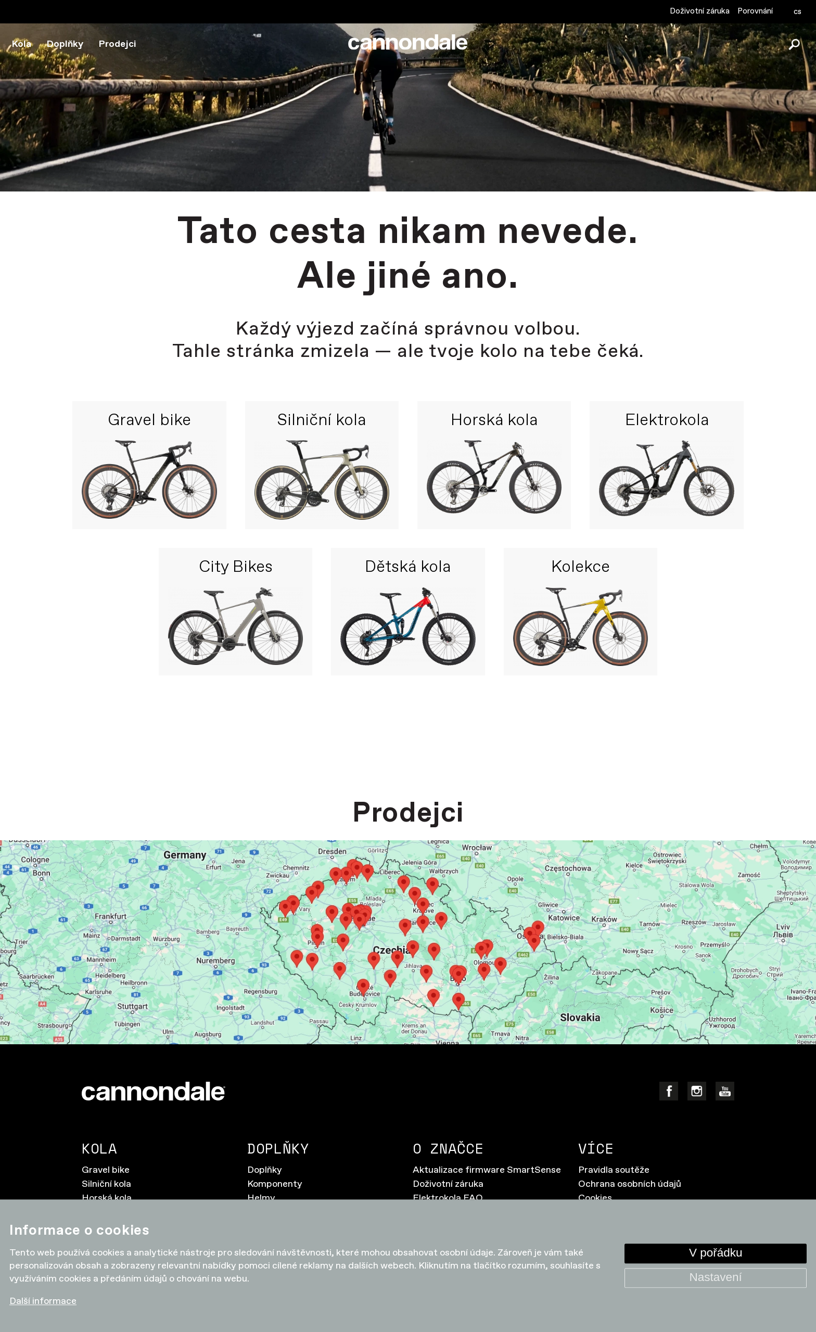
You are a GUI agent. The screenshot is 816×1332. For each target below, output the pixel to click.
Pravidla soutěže (613, 1170)
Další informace (42, 1302)
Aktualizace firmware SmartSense (487, 1170)
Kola (21, 44)
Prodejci (117, 44)
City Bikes (236, 567)
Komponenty (274, 1184)
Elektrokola (667, 421)
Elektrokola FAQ (448, 1198)
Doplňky (65, 44)
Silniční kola (321, 421)
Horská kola (494, 421)
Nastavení (716, 1277)
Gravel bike (149, 421)
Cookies (595, 1198)
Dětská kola (408, 567)
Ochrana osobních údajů (629, 1184)
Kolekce (580, 567)
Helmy (261, 1198)
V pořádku (716, 1253)
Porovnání (755, 11)
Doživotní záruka (700, 11)
